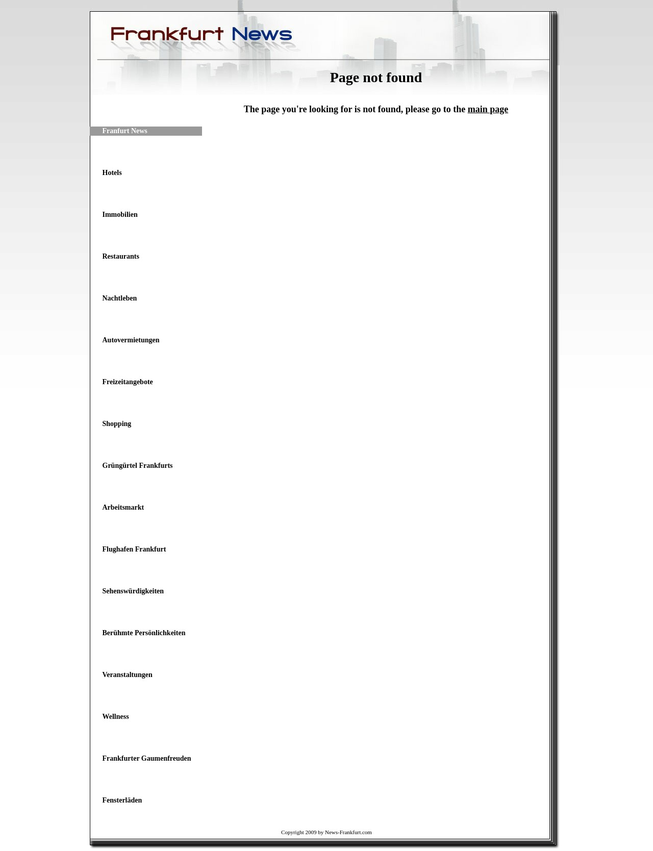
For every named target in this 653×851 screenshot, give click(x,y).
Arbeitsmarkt (123, 507)
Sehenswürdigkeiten (133, 591)
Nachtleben (120, 298)
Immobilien (120, 214)
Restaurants (121, 256)
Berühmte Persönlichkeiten (144, 633)
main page (488, 109)
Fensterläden (122, 800)
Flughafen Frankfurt (134, 549)
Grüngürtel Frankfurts (138, 465)
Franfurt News (125, 131)
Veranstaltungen (128, 675)
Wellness (116, 716)
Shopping (117, 424)
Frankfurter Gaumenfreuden (147, 758)
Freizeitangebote (128, 382)
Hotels (112, 173)
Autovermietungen (131, 340)
